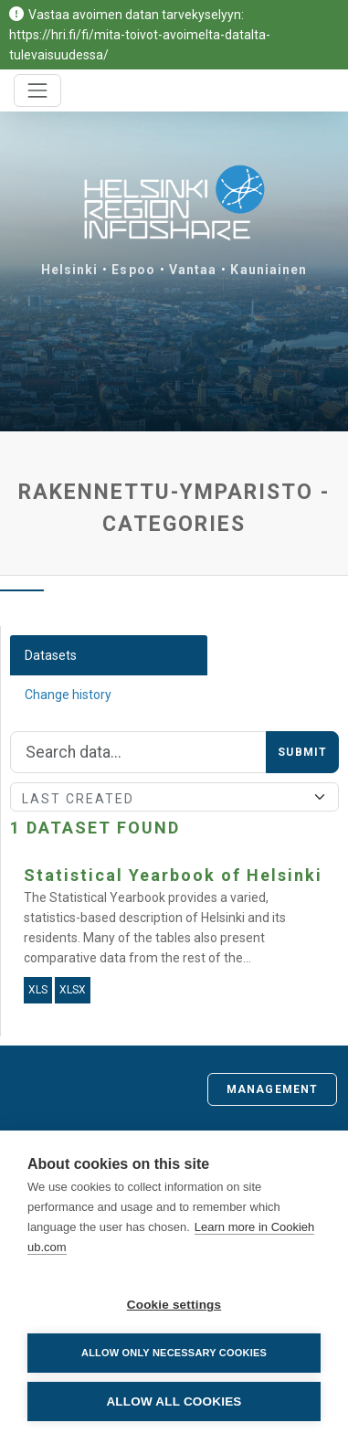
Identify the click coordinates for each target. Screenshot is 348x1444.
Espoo (133, 269)
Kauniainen (268, 269)
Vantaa (193, 269)
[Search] (138, 752)
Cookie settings (174, 1304)
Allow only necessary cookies (174, 1352)
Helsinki (70, 269)
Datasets (51, 655)
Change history (68, 694)
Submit (302, 752)
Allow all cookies (173, 1401)
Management (272, 1089)
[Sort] (174, 797)
